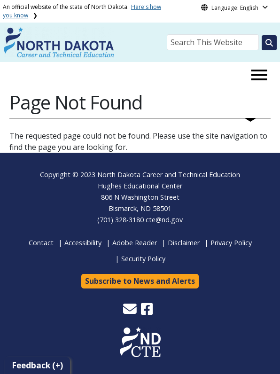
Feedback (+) (37, 365)
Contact (41, 242)
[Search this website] (269, 42)
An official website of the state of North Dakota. (82, 11)
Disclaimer (184, 242)
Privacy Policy (231, 242)
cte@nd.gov (164, 219)
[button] (131, 311)
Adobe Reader (134, 242)
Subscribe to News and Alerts (140, 281)
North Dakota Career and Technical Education (168, 174)
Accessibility (82, 242)
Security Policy (143, 258)
